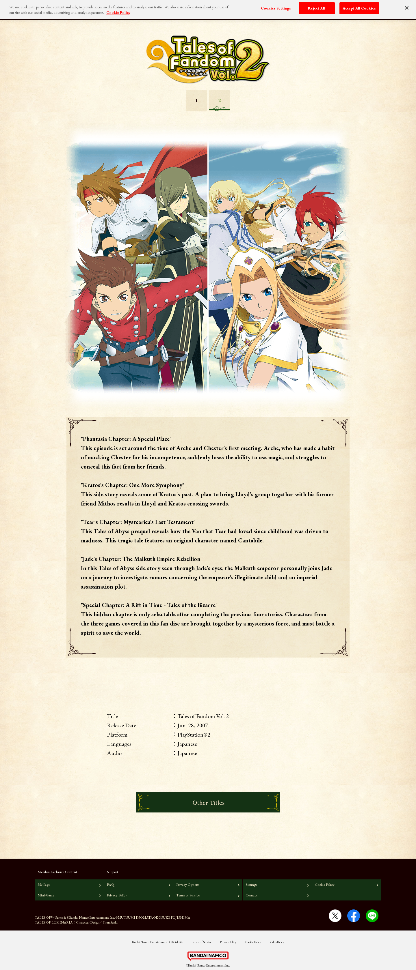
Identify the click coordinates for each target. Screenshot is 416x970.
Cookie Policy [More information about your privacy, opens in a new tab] (118, 10)
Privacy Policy (117, 895)
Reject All (316, 5)
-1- (196, 100)
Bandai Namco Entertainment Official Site (157, 942)
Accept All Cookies (359, 5)
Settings (251, 884)
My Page (44, 884)
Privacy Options (187, 884)
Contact (251, 895)
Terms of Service (188, 895)
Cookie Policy (325, 884)
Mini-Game (46, 895)
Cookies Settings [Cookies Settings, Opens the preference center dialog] (276, 5)
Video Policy (277, 942)
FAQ (110, 884)
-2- (219, 100)
